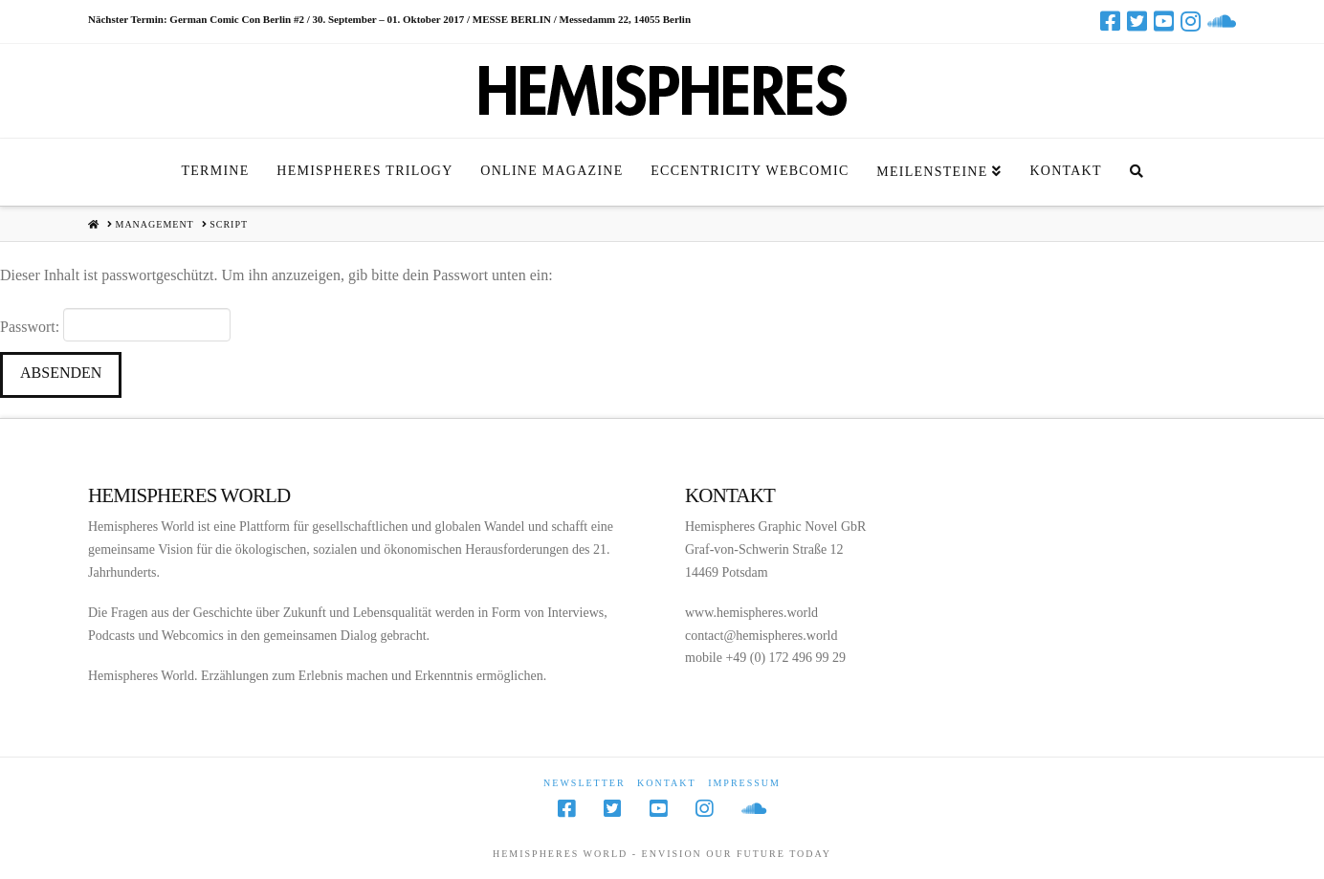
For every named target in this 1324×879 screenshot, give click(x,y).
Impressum (744, 783)
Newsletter (584, 783)
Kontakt (666, 783)
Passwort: (115, 324)
